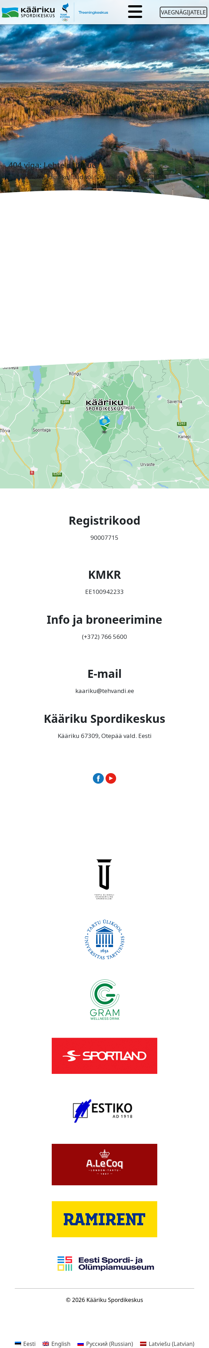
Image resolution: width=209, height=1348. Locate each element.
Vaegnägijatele (183, 12)
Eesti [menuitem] (29, 1344)
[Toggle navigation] (135, 12)
